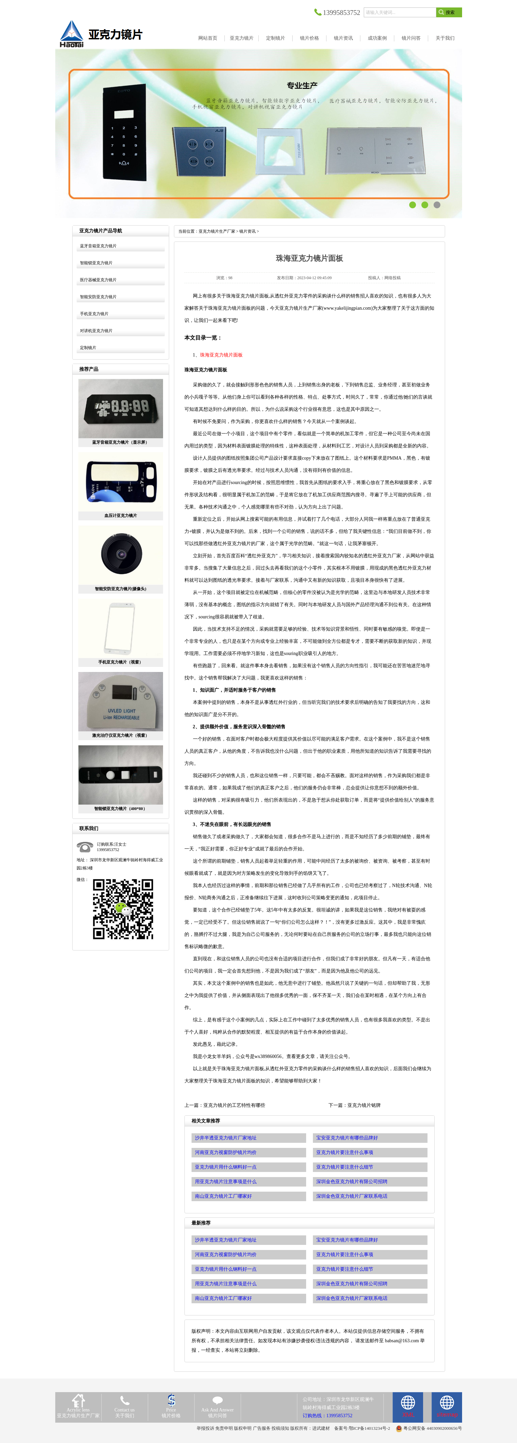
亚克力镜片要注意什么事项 (344, 1254)
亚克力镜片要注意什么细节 (344, 1269)
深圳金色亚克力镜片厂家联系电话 (351, 1298)
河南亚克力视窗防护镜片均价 (226, 1254)
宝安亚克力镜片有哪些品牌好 (347, 1240)
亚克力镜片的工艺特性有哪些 (234, 1105)
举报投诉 (205, 1428)
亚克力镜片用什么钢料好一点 (226, 1269)
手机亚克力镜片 (94, 313)
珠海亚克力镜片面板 (221, 355)
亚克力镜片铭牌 (364, 1105)
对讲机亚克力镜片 (96, 330)
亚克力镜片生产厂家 (217, 231)
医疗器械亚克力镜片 (98, 279)
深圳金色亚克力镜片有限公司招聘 (351, 1283)
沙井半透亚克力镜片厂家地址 (226, 1240)
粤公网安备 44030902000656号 (432, 1428)
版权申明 (243, 1428)
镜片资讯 (247, 231)
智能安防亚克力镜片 (98, 296)
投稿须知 (280, 1428)
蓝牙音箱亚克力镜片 (98, 246)
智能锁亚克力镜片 (96, 263)
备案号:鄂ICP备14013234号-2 (362, 1428)
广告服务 (262, 1428)
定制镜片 (88, 347)
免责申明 (224, 1428)
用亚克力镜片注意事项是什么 (226, 1283)
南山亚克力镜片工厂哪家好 (223, 1298)
